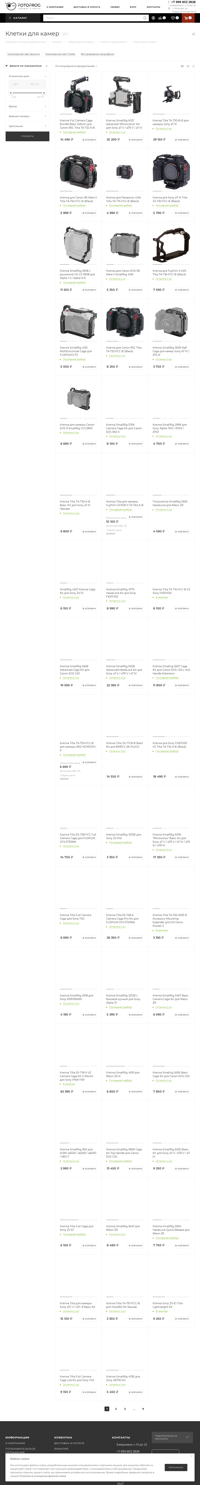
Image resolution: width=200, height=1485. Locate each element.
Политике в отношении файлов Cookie (42, 1476)
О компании (15, 1443)
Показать (27, 136)
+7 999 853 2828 (183, 2)
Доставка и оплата (69, 1443)
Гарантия (61, 1448)
